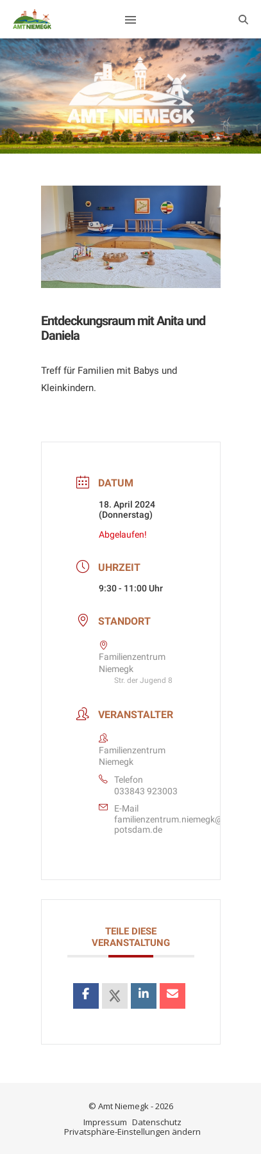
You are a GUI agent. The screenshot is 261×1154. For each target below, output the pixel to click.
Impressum (105, 1122)
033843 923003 (146, 791)
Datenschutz (156, 1122)
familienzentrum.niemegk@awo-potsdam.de (178, 824)
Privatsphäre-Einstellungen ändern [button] (132, 1131)
